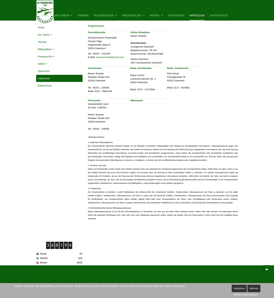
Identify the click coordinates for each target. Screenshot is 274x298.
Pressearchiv (133, 15)
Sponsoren (176, 15)
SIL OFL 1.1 (75, 278)
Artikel (156, 15)
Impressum (197, 15)
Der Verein (63, 15)
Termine (83, 15)
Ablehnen (253, 288)
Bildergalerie (105, 15)
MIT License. (109, 274)
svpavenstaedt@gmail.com (110, 57)
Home (45, 15)
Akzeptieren (239, 288)
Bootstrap (40, 274)
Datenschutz (219, 15)
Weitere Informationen (246, 294)
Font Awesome (43, 278)
